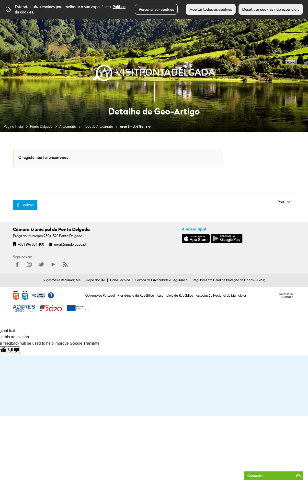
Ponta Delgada (41, 126)
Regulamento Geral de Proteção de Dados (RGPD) (229, 280)
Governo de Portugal (100, 295)
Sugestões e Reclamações (61, 280)
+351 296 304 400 (31, 244)
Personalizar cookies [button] (156, 9)
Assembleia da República (175, 295)
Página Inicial (13, 126)
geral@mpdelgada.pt (70, 244)
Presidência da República (135, 295)
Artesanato (67, 126)
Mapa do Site (95, 280)
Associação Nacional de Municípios (221, 295)
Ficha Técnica (120, 280)
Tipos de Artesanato (98, 126)
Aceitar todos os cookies (211, 9)
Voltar (28, 205)
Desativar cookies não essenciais (270, 9)
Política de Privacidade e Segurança (161, 280)
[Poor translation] (13, 350)
